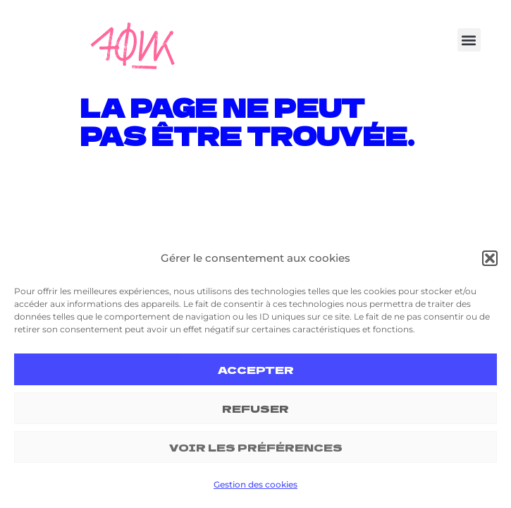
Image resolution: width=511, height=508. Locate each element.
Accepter (256, 369)
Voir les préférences (256, 447)
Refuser (255, 408)
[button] (490, 258)
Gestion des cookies (255, 484)
